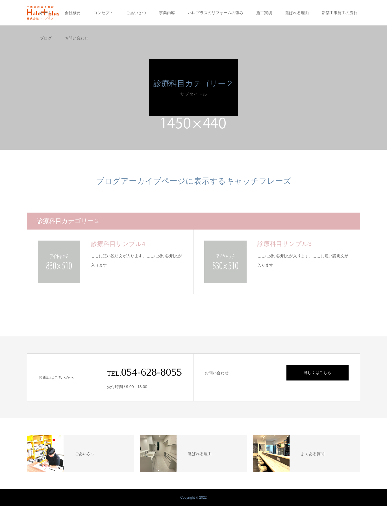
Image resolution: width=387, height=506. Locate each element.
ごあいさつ (136, 12)
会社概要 (73, 12)
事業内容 (167, 12)
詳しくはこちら (317, 372)
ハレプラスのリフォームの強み (215, 12)
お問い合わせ (76, 38)
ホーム (46, 12)
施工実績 (264, 12)
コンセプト (103, 12)
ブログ (46, 38)
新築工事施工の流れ (339, 12)
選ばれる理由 (297, 12)
